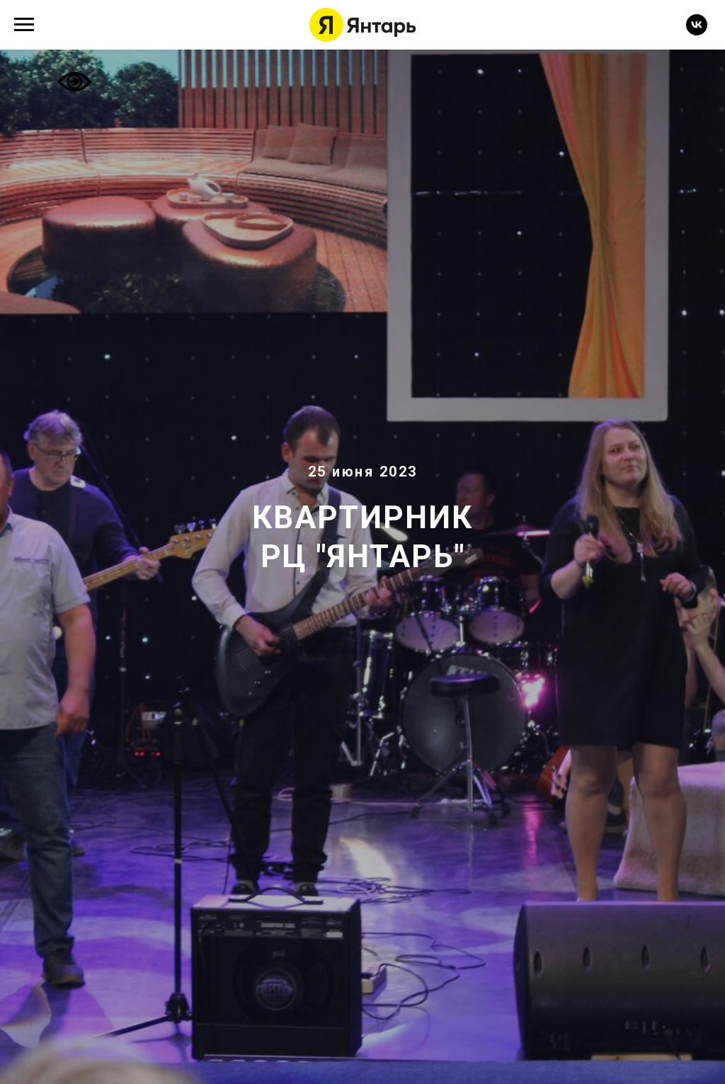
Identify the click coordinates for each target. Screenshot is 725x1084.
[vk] (696, 31)
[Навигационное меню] (24, 25)
